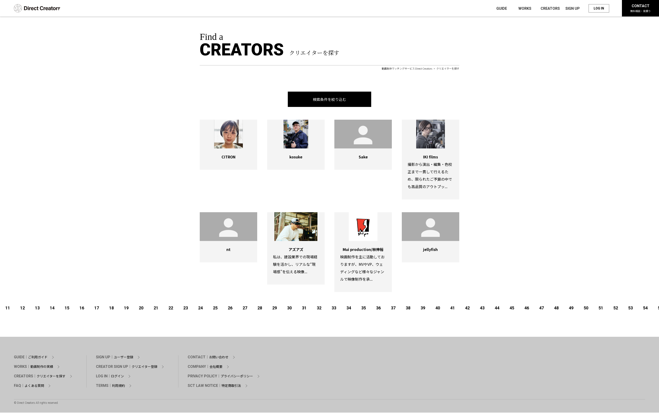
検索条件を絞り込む (329, 100)
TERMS (110, 387)
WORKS (33, 368)
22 (170, 309)
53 (630, 309)
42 (467, 309)
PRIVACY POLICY (220, 377)
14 (52, 309)
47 (541, 309)
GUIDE (31, 358)
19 (126, 309)
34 (348, 309)
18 (111, 309)
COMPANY (205, 368)
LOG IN (599, 9)
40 (437, 309)
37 (393, 309)
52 (615, 309)
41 (452, 309)
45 (512, 309)
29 (274, 309)
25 (215, 309)
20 (141, 309)
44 (497, 309)
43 (482, 309)
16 (81, 309)
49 (571, 309)
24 (200, 309)
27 (245, 309)
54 (645, 309)
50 (586, 309)
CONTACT (640, 8)
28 (259, 309)
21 (156, 309)
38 (408, 309)
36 (378, 309)
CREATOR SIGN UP (126, 368)
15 (67, 309)
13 (37, 309)
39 (423, 309)
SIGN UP (114, 358)
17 (96, 309)
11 (7, 309)
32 (319, 309)
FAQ (29, 387)
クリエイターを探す (447, 70)
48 (556, 309)
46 (526, 309)
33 (334, 309)
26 (230, 309)
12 (22, 309)
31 (304, 309)
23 (185, 309)
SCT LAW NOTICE (214, 387)
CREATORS (40, 377)
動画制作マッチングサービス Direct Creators (407, 70)
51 (601, 309)
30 (289, 309)
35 (363, 309)
